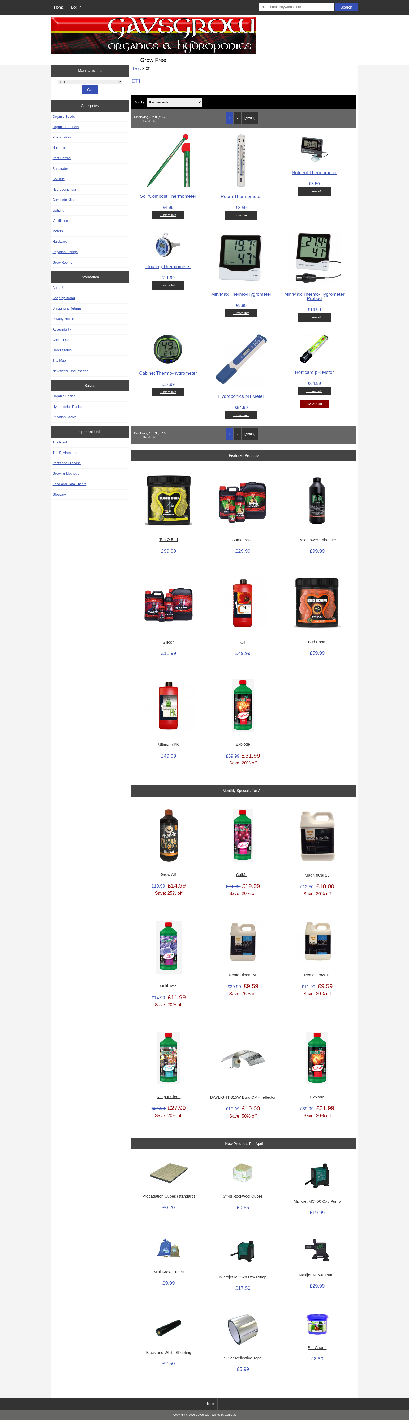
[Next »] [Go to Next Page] (249, 118)
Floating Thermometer (168, 266)
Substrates (61, 169)
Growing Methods (66, 473)
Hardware (60, 241)
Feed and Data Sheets (70, 484)
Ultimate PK (168, 744)
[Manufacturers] (90, 82)
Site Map (59, 360)
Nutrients (59, 148)
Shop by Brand (64, 298)
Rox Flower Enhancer (317, 540)
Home (59, 7)
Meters (58, 231)
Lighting (58, 210)
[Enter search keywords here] (296, 7)
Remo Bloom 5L (243, 975)
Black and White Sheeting (168, 1352)
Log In (76, 7)
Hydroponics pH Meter (241, 396)
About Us (59, 288)
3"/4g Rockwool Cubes (243, 1196)
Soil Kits (59, 179)
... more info (168, 215)
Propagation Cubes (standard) (168, 1196)
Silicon (168, 642)
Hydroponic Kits (64, 189)
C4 (243, 642)
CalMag (243, 875)
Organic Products (66, 127)
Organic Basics (64, 396)
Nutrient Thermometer (314, 172)
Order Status (62, 350)
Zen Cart (230, 1414)
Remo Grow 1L (317, 975)
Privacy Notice (63, 319)
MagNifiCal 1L (317, 875)
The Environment (65, 453)
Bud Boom (317, 642)
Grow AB (168, 874)
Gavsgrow (202, 1414)
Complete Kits (63, 200)
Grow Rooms (62, 262)
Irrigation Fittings (65, 252)
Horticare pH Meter (314, 372)
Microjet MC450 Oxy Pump (317, 1201)
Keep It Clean (168, 1097)
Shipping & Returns (67, 308)
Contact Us (61, 340)
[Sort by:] (174, 102)
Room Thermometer (241, 196)
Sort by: (140, 102)
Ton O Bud (168, 540)
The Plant (60, 442)
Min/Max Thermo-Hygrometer (241, 294)
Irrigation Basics (65, 417)
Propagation (62, 137)
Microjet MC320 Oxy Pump (242, 1277)
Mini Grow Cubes (168, 1272)
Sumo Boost (243, 540)
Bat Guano (317, 1348)
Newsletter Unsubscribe (70, 371)
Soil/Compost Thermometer (168, 196)
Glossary (59, 494)
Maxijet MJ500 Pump (317, 1275)
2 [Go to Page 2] (237, 118)
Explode (243, 744)
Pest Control (62, 158)
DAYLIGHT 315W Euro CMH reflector (243, 1097)
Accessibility (62, 329)
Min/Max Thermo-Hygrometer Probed (314, 296)
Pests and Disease (67, 463)
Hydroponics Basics (67, 407)
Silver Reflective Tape (243, 1358)
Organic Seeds (64, 117)
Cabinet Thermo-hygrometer (168, 373)
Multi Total (168, 986)
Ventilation (60, 221)
